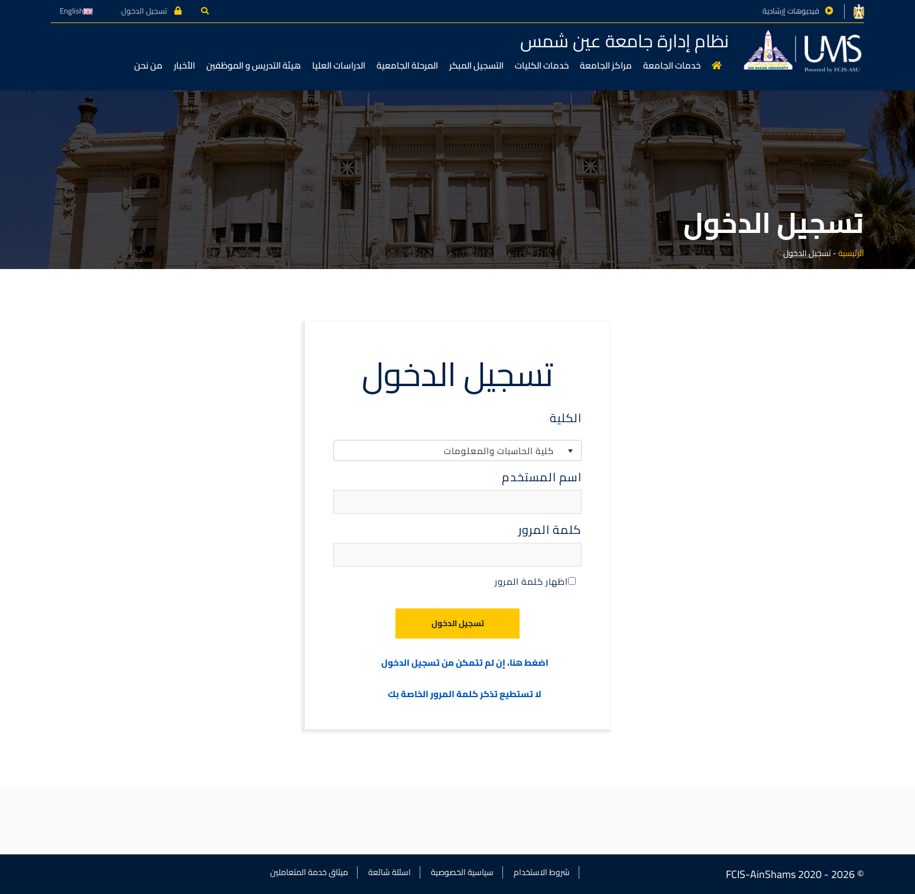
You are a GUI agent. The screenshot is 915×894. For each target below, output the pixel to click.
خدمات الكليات (542, 65)
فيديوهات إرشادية (791, 11)
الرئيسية (851, 253)
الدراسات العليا (338, 65)
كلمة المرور (550, 530)
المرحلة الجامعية (407, 65)
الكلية (566, 418)
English (76, 11)
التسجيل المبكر (476, 65)
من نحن (148, 65)
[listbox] (457, 450)
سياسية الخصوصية (462, 872)
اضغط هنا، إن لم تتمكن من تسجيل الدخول (465, 663)
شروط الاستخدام (542, 872)
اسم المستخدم (542, 477)
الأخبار (184, 65)
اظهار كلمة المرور (535, 581)
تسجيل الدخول (151, 11)
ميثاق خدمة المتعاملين (309, 872)
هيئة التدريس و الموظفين (253, 65)
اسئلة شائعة (389, 872)
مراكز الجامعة (606, 65)
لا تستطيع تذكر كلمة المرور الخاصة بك (464, 694)
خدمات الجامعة (671, 65)
